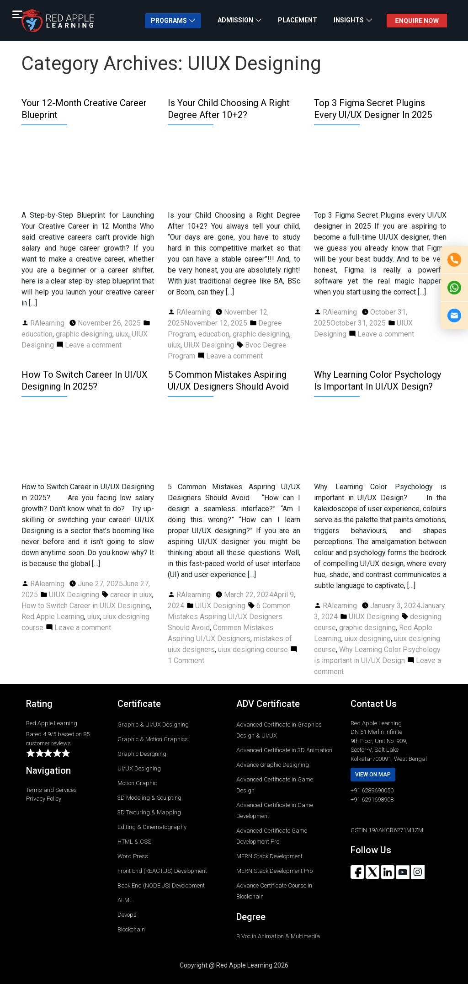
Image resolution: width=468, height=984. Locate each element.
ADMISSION (235, 20)
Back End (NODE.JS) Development (161, 885)
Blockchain (131, 929)
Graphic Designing (141, 753)
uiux (122, 334)
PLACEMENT (297, 20)
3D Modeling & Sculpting (149, 797)
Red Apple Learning (52, 616)
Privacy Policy (43, 798)
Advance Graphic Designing (272, 764)
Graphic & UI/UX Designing (153, 724)
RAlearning (47, 323)
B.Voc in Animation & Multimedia (278, 936)
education (37, 334)
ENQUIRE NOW (416, 20)
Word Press (132, 856)
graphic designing (84, 334)
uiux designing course (253, 649)
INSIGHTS (349, 20)
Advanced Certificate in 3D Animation (284, 750)
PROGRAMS (169, 20)
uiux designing (368, 638)
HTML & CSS (134, 841)
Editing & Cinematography (151, 827)
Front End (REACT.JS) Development (162, 870)
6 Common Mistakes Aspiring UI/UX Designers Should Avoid (229, 616)
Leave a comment (93, 345)
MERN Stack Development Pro (274, 870)
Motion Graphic (137, 783)
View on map (373, 774)
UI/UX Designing (139, 768)
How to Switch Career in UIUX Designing (85, 605)
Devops (127, 914)
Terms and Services (51, 789)
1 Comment (186, 660)
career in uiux (131, 594)
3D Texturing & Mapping (149, 812)
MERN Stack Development (269, 856)
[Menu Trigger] (17, 14)
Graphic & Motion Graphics (152, 739)
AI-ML (125, 900)
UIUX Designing (209, 345)
